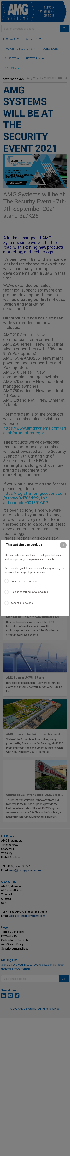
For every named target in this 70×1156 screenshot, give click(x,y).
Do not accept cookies (24, 581)
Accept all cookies (21, 603)
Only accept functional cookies (29, 591)
